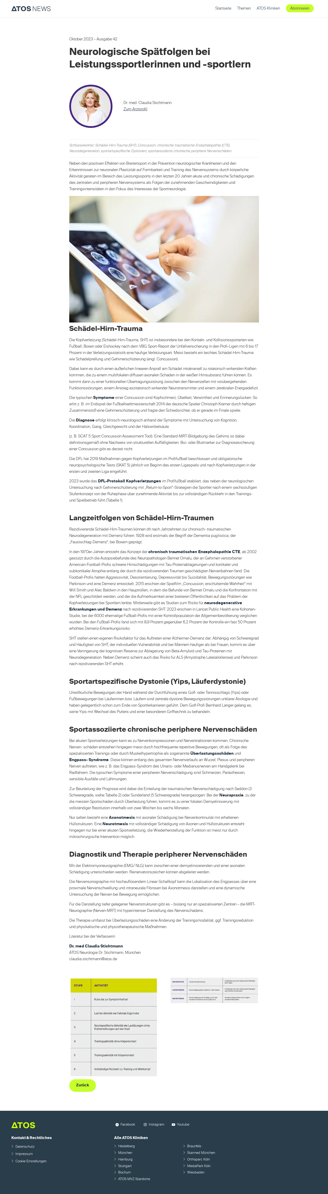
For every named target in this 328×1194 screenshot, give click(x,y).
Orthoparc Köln (198, 1159)
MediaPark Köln (198, 1166)
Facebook (127, 1124)
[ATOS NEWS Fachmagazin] (31, 8)
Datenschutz (24, 1146)
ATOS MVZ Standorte (134, 1179)
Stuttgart (125, 1166)
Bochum (124, 1172)
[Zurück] (82, 1085)
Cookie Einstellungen (30, 1161)
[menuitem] (223, 8)
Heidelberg (126, 1146)
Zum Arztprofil (135, 109)
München (125, 1153)
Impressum (24, 1154)
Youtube (183, 1124)
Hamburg (125, 1159)
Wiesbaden (195, 1172)
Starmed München (201, 1153)
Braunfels (194, 1146)
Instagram (156, 1124)
